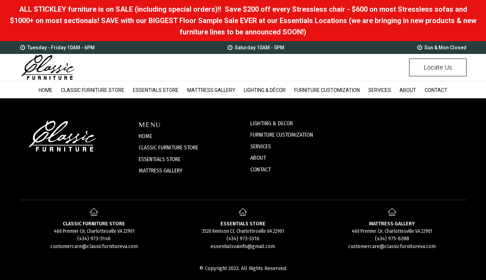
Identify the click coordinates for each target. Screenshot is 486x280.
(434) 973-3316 (243, 239)
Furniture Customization (327, 90)
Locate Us (438, 67)
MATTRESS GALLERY (161, 170)
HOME (145, 136)
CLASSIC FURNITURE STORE (168, 147)
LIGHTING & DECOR (271, 123)
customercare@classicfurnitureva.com (94, 246)
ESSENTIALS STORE (159, 159)
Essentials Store (156, 90)
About (408, 90)
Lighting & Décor (265, 90)
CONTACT (260, 169)
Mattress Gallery (211, 90)
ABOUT (258, 157)
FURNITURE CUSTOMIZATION (281, 134)
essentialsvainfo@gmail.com (243, 246)
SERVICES (260, 146)
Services (379, 90)
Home (45, 90)
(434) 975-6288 (392, 239)
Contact (436, 90)
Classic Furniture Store (92, 90)
